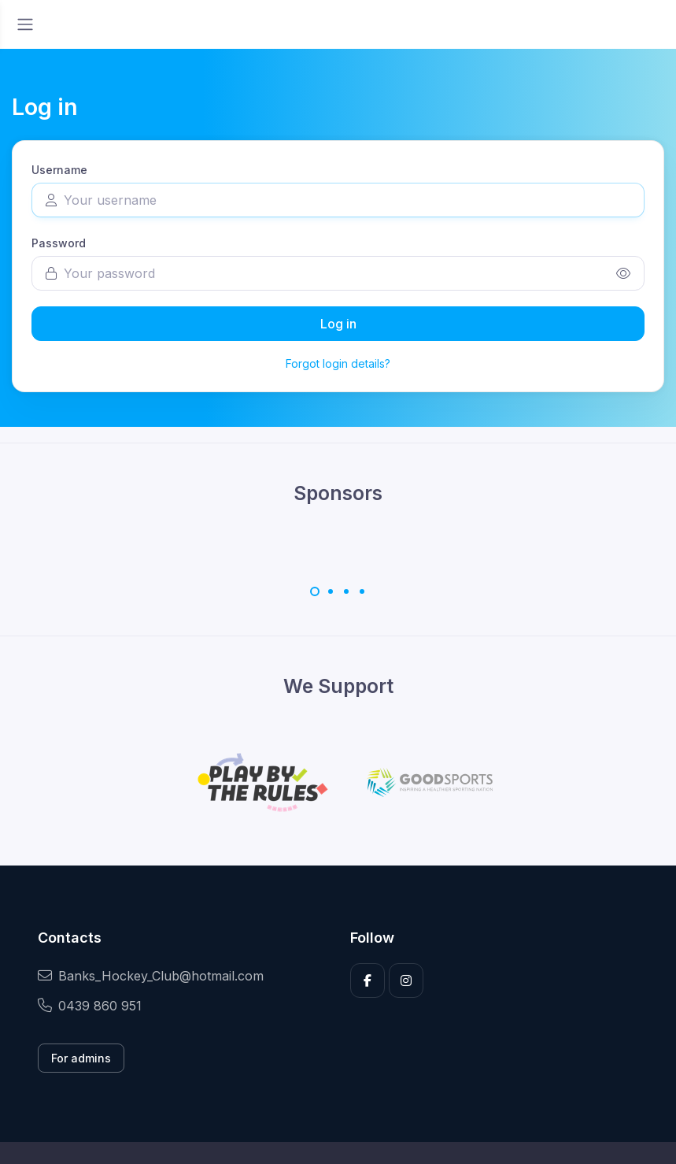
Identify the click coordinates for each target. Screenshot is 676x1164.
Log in (338, 324)
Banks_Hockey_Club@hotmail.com (151, 976)
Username (59, 169)
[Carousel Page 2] (330, 591)
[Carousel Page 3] (346, 591)
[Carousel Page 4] (362, 591)
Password (58, 243)
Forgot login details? (338, 363)
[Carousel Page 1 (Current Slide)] (315, 591)
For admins (81, 1058)
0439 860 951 (90, 1006)
